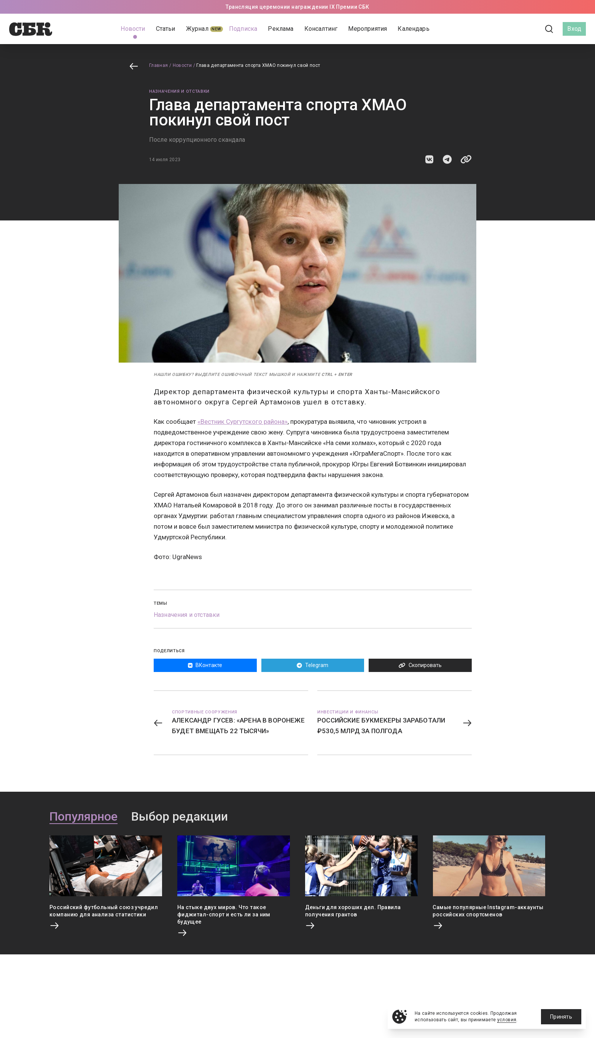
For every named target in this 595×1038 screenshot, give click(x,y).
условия (507, 1019)
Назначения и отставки (179, 91)
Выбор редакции (179, 817)
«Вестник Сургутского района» (242, 421)
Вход (574, 28)
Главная (158, 65)
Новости (182, 65)
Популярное (83, 817)
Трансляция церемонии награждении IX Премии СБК (297, 7)
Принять (561, 1017)
